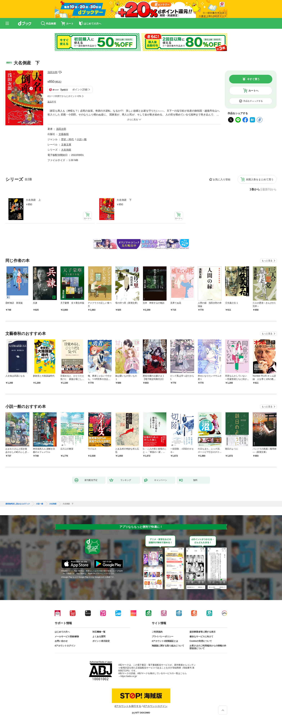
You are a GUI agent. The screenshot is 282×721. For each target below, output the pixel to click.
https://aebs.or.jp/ (128, 676)
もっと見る (267, 260)
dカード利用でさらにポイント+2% (64, 96)
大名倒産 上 (33, 199)
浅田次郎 (52, 72)
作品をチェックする (253, 101)
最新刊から (269, 189)
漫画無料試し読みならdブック (17, 504)
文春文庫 (66, 144)
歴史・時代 (67, 139)
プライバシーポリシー (162, 636)
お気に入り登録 (221, 179)
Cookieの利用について (201, 641)
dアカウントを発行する (128, 706)
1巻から (255, 189)
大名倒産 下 (124, 199)
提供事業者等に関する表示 (202, 632)
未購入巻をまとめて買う (260, 179)
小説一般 (82, 139)
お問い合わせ (61, 641)
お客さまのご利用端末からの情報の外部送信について (208, 647)
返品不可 (51, 101)
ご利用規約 (157, 632)
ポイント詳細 (79, 89)
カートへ (253, 90)
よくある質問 (98, 636)
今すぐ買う (253, 79)
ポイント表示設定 (101, 641)
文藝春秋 (64, 134)
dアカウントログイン (65, 645)
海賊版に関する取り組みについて (168, 645)
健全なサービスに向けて (201, 636)
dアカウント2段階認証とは (165, 641)
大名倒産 (66, 149)
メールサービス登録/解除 (67, 636)
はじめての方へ (62, 632)
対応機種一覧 (98, 632)
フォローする (60, 72)
